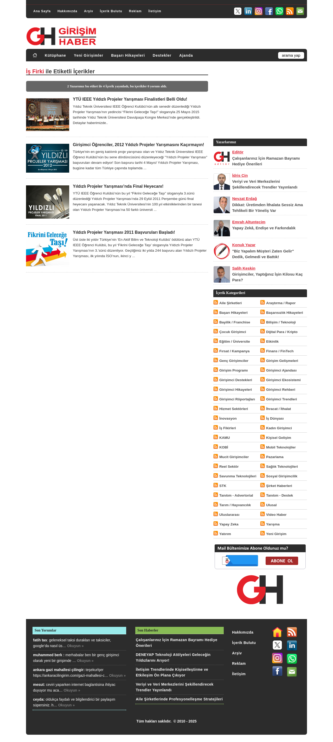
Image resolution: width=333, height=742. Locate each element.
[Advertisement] (260, 101)
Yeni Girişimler (88, 55)
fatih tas (40, 640)
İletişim (154, 11)
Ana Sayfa (42, 11)
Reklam (135, 11)
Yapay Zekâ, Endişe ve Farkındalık (263, 228)
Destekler (162, 55)
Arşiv (88, 11)
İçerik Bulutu (111, 11)
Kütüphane (55, 55)
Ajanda (186, 55)
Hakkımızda (67, 11)
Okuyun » (75, 646)
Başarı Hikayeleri (128, 55)
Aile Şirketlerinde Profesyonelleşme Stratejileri (179, 699)
